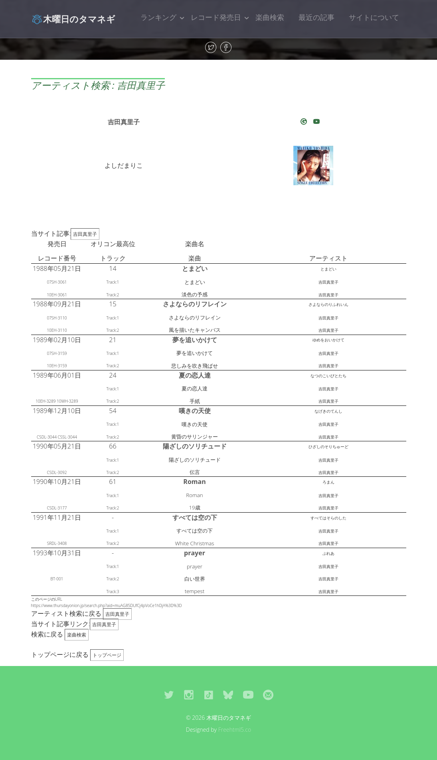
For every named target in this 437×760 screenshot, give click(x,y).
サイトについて (374, 17)
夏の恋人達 (195, 375)
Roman (194, 481)
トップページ (107, 655)
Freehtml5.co (234, 729)
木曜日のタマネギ (73, 19)
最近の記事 (316, 17)
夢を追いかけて (194, 339)
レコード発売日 (216, 17)
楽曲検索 (269, 17)
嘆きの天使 (195, 410)
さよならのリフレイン (195, 304)
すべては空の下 (194, 517)
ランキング (158, 17)
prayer (194, 552)
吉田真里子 (124, 122)
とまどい (195, 268)
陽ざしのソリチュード (195, 446)
